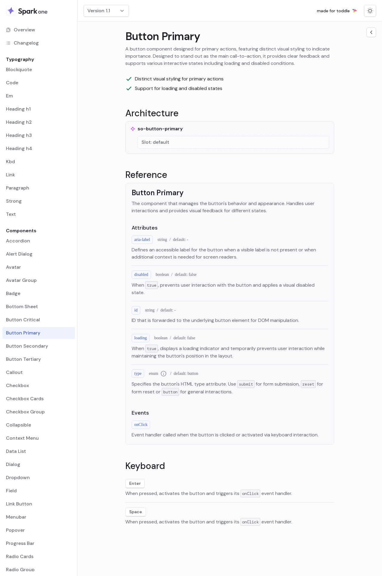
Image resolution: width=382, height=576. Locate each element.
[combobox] (106, 11)
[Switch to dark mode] (370, 11)
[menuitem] (38, 30)
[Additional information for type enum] (163, 373)
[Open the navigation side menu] (371, 32)
